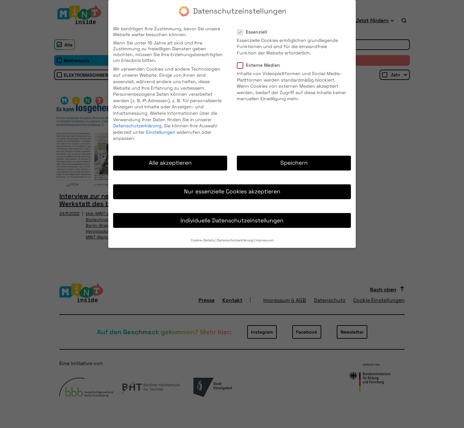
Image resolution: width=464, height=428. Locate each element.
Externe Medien (260, 59)
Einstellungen (160, 126)
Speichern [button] (294, 156)
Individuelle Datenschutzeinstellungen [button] (232, 214)
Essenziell (254, 26)
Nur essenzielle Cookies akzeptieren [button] (232, 185)
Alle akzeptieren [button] (170, 156)
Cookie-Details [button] (203, 234)
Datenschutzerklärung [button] (235, 234)
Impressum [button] (265, 234)
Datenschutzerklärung (137, 119)
